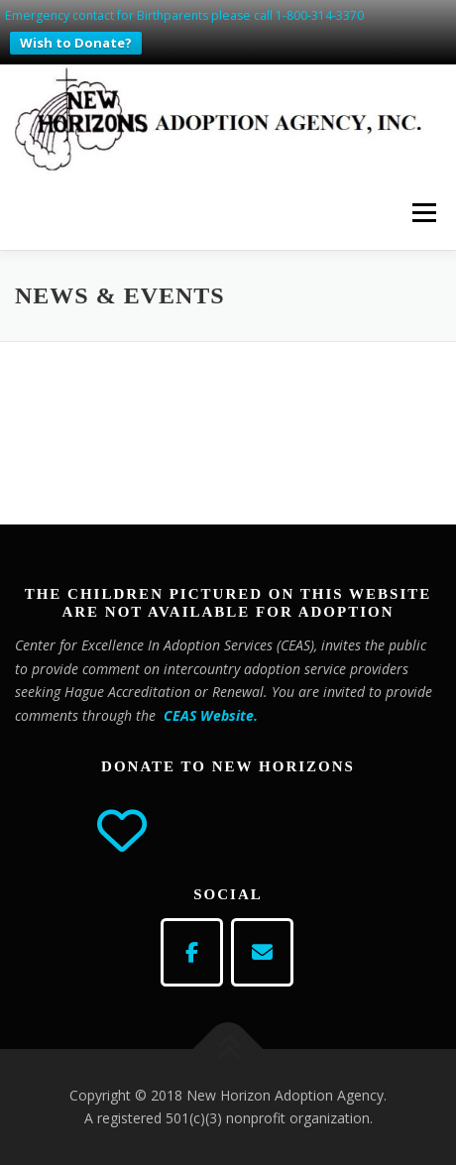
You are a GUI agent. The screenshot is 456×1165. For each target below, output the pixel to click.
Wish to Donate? (76, 43)
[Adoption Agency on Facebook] (192, 952)
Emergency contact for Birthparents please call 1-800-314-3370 (184, 15)
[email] (262, 952)
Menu (422, 212)
